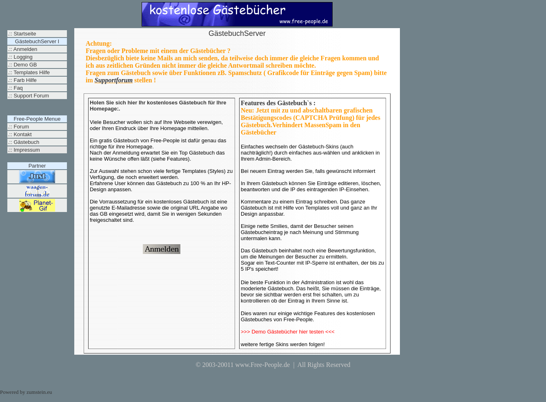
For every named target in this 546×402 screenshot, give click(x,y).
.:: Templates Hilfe (29, 72)
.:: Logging (20, 57)
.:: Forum (18, 127)
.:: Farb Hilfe (22, 80)
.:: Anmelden (22, 49)
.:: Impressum (24, 150)
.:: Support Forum (28, 96)
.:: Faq (15, 88)
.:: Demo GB (22, 65)
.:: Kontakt (20, 134)
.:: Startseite (22, 34)
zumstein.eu (39, 392)
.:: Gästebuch (23, 142)
